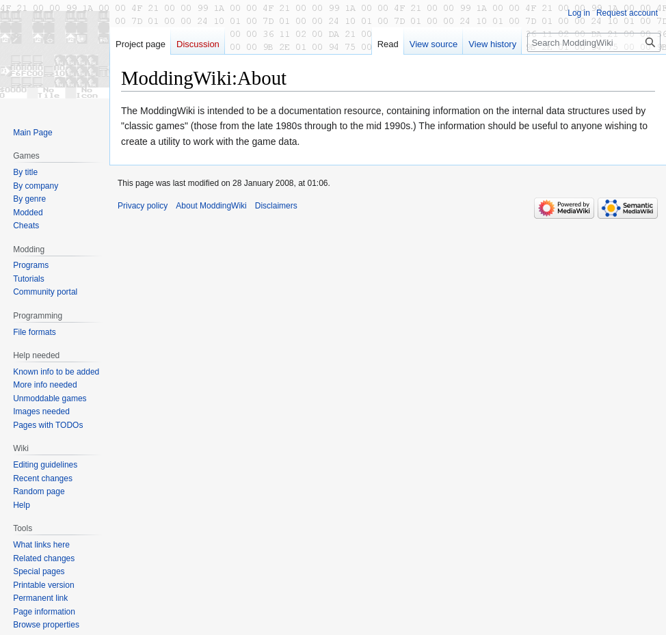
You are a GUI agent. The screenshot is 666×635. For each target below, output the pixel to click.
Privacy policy (143, 206)
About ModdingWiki (211, 206)
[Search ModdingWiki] (594, 42)
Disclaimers (276, 206)
